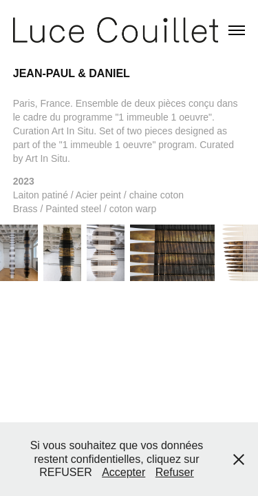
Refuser (174, 472)
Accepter (123, 472)
